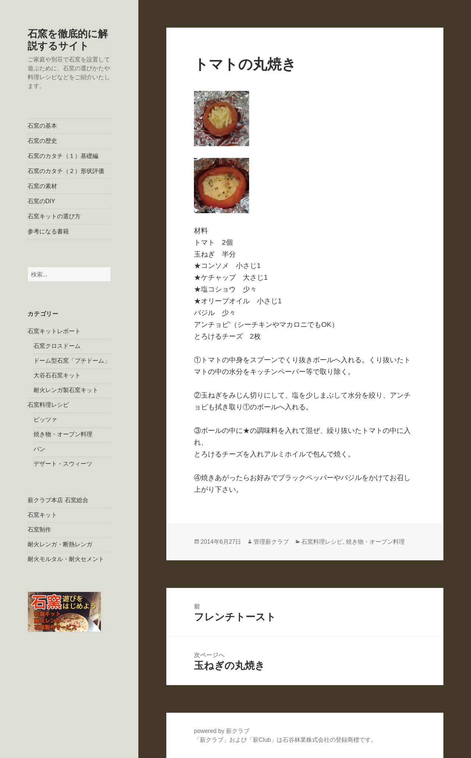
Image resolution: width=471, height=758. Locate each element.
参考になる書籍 (48, 231)
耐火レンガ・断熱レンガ (60, 544)
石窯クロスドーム (57, 346)
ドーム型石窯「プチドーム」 (71, 360)
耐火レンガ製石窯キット (65, 390)
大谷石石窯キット (57, 375)
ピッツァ (45, 419)
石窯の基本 (42, 126)
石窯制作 (39, 529)
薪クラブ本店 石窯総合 (58, 500)
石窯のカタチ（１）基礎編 (63, 156)
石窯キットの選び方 (54, 216)
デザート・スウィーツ (62, 464)
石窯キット (42, 515)
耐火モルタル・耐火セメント (66, 559)
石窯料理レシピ (48, 405)
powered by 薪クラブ (221, 731)
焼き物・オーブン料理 (62, 434)
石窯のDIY (41, 201)
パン (39, 449)
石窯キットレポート (54, 331)
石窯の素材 (42, 186)
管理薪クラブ (271, 542)
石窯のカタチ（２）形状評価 (66, 171)
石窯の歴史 (42, 141)
